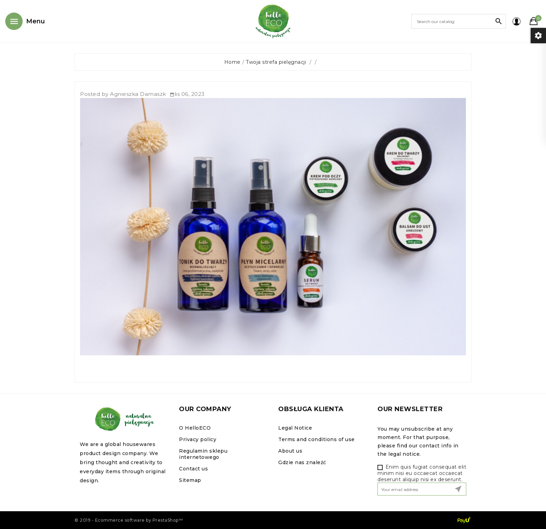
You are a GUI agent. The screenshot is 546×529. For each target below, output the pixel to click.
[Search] (459, 21)
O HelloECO (195, 428)
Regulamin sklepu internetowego (203, 454)
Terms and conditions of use (316, 439)
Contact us (193, 469)
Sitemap (190, 480)
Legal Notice (295, 428)
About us (290, 451)
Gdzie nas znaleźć (302, 462)
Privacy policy (197, 439)
